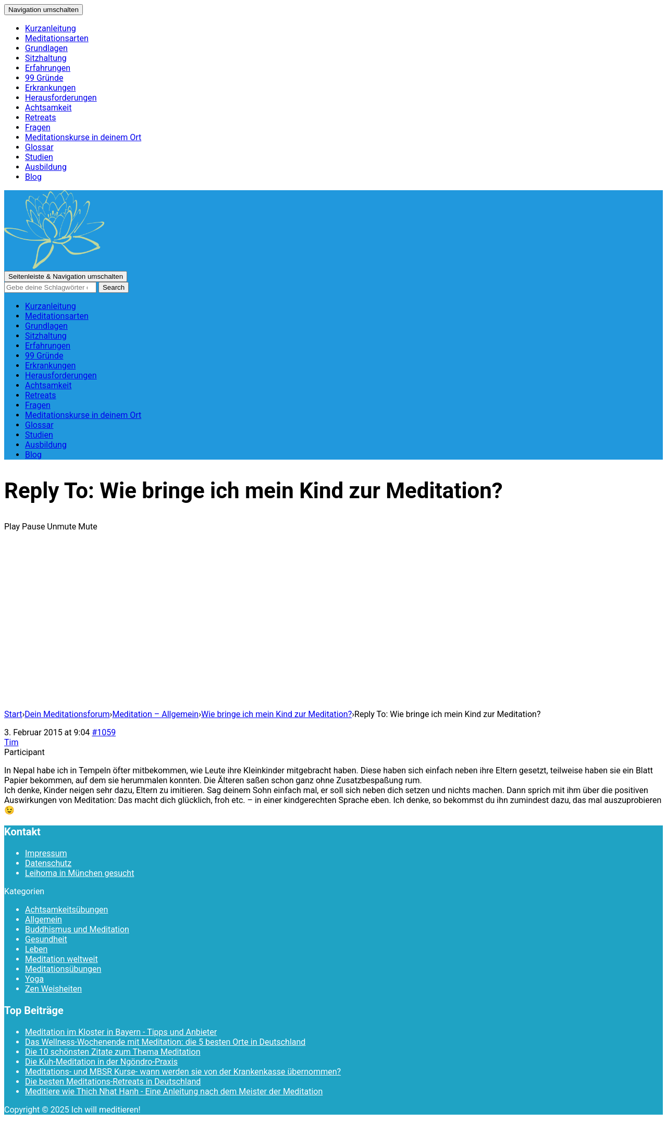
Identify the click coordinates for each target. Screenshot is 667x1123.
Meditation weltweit (61, 959)
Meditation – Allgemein (155, 714)
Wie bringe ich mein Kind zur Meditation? (276, 714)
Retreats (40, 117)
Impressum (46, 853)
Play (12, 527)
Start (13, 714)
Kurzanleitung (50, 28)
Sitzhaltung (46, 58)
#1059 (104, 732)
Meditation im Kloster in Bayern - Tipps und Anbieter (121, 1032)
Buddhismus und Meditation (77, 929)
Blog (33, 177)
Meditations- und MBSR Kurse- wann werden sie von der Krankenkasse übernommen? (183, 1072)
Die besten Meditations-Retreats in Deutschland (113, 1082)
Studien (39, 157)
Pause (33, 527)
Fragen (38, 127)
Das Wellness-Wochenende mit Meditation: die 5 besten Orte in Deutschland (165, 1042)
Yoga (34, 979)
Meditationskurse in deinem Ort (83, 137)
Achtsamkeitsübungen (66, 910)
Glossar (39, 147)
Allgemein (43, 919)
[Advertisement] (333, 628)
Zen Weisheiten (53, 989)
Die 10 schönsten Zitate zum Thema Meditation (112, 1052)
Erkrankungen (50, 88)
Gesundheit (46, 939)
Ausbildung (46, 167)
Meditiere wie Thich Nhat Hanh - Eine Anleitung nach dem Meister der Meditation (174, 1091)
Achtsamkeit (48, 108)
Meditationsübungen (63, 969)
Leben (36, 949)
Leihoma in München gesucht (79, 873)
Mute (87, 527)
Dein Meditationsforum (66, 714)
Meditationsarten (57, 38)
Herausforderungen (61, 98)
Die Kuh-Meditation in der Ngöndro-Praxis (101, 1062)
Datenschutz (48, 863)
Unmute (61, 527)
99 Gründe (44, 78)
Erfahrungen (47, 68)
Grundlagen (46, 48)
